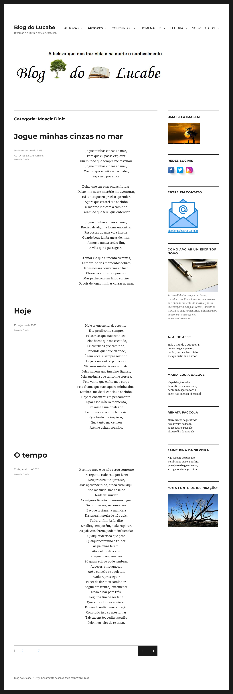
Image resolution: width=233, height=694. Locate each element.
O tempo (30, 454)
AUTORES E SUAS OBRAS (29, 155)
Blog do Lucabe (34, 27)
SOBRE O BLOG (203, 28)
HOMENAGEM (151, 28)
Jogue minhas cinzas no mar (68, 136)
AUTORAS (71, 28)
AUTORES (95, 28)
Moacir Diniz (21, 159)
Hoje (22, 310)
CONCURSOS (121, 28)
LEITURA (176, 28)
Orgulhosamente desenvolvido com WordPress (62, 678)
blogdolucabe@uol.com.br (183, 215)
